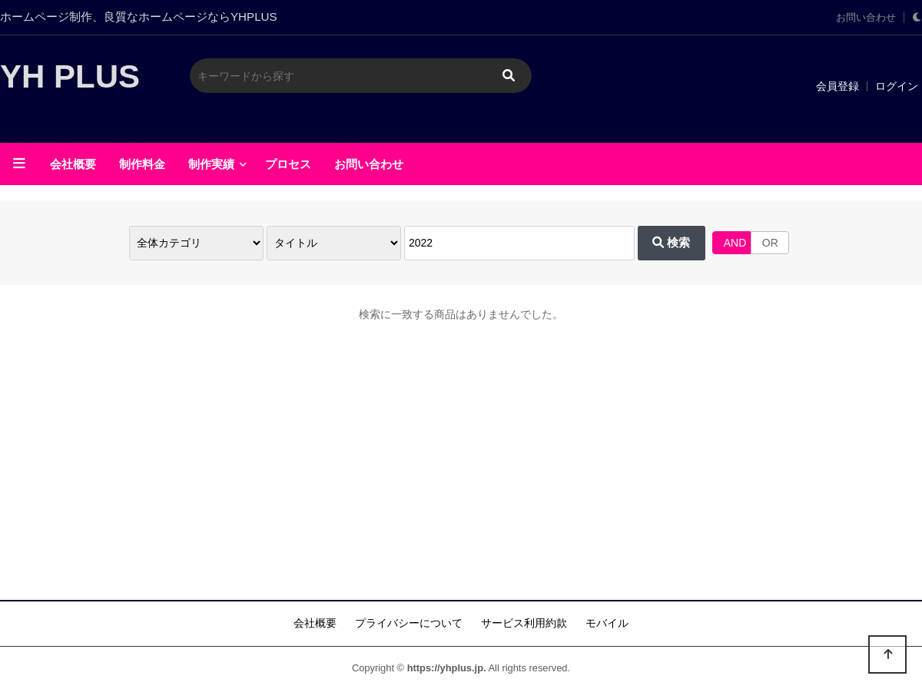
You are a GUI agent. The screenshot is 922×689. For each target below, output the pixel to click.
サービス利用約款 (524, 623)
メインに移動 (0, 0)
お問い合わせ (866, 17)
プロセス (288, 164)
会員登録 (837, 86)
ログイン (896, 86)
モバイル (606, 623)
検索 (671, 242)
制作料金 (142, 164)
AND (735, 243)
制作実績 (211, 164)
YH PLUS (70, 76)
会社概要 (73, 164)
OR (770, 243)
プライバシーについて (409, 623)
